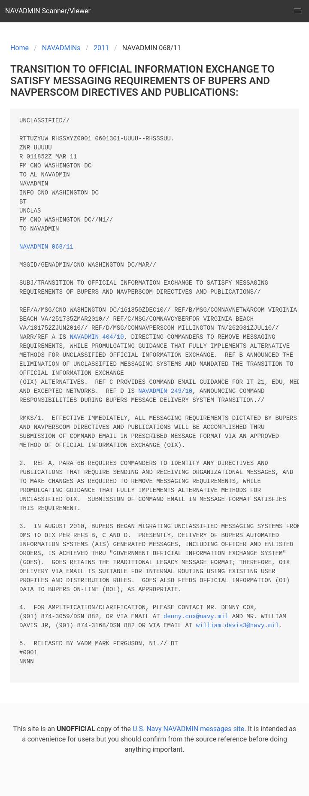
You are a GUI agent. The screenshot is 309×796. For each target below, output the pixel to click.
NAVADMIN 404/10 (97, 337)
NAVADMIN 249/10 (165, 391)
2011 (101, 48)
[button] (298, 11)
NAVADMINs (61, 48)
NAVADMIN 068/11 (46, 247)
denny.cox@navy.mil (196, 617)
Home (19, 48)
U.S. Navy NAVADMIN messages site (188, 729)
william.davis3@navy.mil (237, 626)
